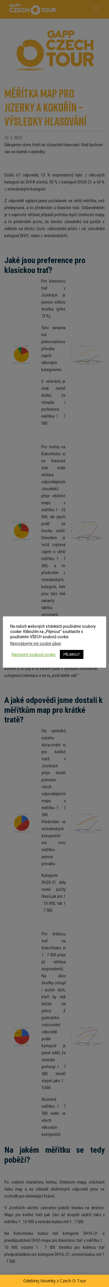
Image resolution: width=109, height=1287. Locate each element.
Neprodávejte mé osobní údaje (35, 643)
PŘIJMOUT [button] (71, 654)
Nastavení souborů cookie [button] (34, 654)
